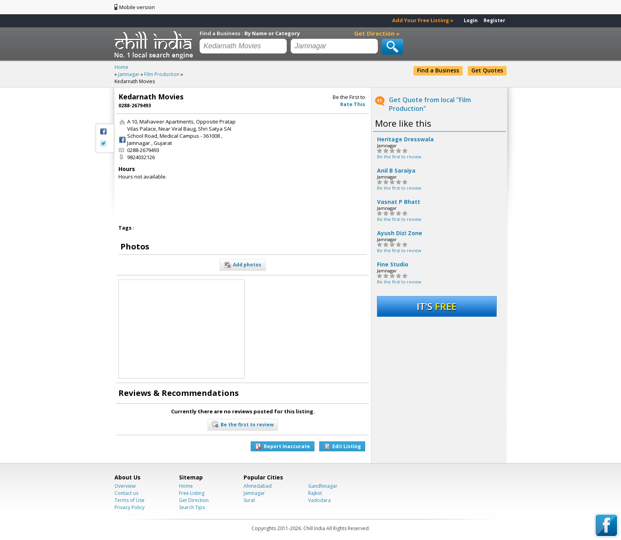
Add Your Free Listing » (422, 20)
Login (471, 20)
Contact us (126, 493)
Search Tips (192, 507)
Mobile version (137, 7)
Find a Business (438, 70)
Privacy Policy (129, 507)
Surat (249, 500)
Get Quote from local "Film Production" (430, 104)
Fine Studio (392, 264)
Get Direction (194, 500)
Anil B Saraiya (396, 170)
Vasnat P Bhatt (398, 201)
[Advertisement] (307, 167)
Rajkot (315, 493)
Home (186, 486)
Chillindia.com (155, 44)
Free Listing (191, 493)
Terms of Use (129, 500)
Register (494, 20)
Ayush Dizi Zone (399, 233)
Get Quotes (487, 70)
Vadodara (319, 500)
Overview (124, 486)
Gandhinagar (322, 486)
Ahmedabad (258, 486)
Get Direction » (377, 33)
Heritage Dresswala (405, 139)
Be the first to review (399, 157)
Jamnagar (254, 493)
